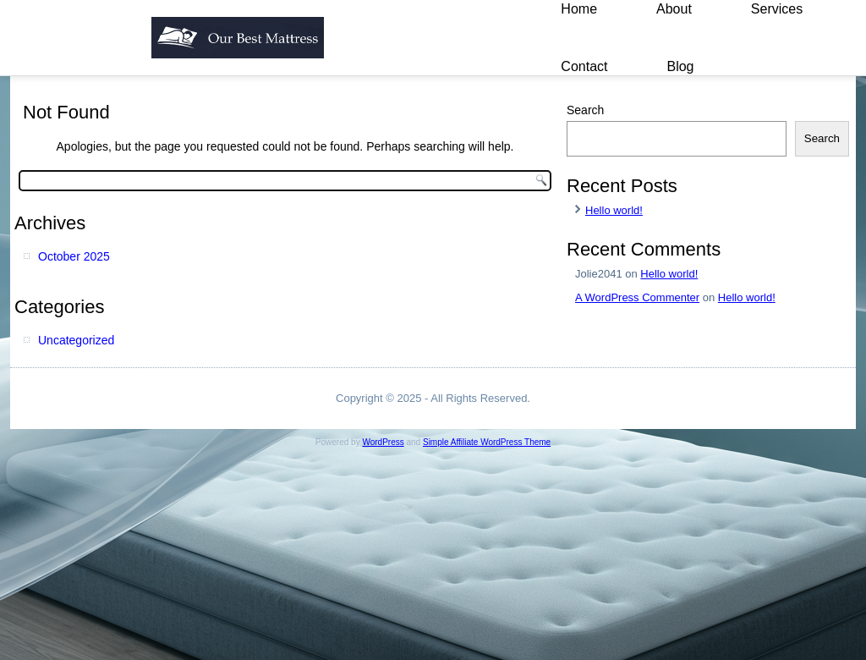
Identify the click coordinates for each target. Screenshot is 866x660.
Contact (584, 66)
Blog (679, 66)
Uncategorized (76, 340)
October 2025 (74, 256)
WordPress (382, 442)
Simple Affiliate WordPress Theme (487, 442)
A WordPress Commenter (637, 297)
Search (585, 110)
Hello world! (614, 210)
